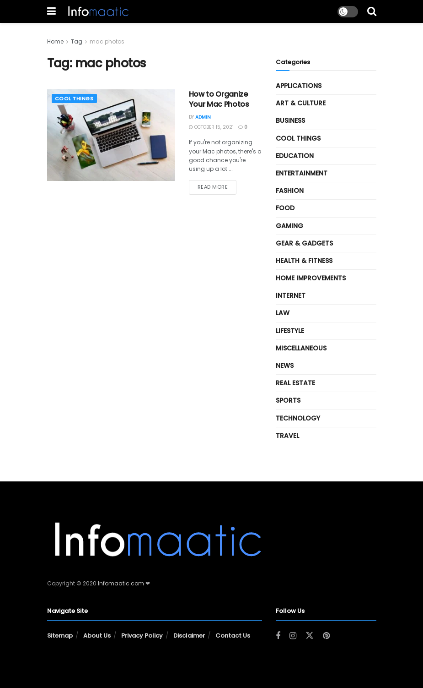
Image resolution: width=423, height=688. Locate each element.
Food (285, 208)
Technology (298, 418)
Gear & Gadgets (304, 243)
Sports (288, 400)
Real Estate (295, 383)
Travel (287, 435)
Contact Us (232, 635)
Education (295, 155)
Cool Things (74, 98)
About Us (97, 635)
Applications (298, 85)
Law (282, 312)
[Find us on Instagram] (292, 636)
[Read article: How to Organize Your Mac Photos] (111, 135)
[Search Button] (371, 11)
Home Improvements (311, 278)
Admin (203, 117)
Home (55, 41)
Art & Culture (301, 103)
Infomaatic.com (121, 583)
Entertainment (301, 173)
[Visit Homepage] (97, 11)
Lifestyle (290, 330)
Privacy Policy (142, 635)
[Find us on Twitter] (309, 635)
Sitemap (60, 635)
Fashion (290, 190)
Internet (290, 295)
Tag (76, 41)
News (285, 365)
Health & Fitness (304, 260)
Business (290, 120)
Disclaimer (189, 635)
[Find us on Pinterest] (326, 636)
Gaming (289, 225)
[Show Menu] (51, 11)
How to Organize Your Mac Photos (219, 99)
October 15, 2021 (211, 127)
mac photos (107, 41)
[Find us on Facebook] (278, 636)
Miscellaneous (301, 348)
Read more (217, 187)
